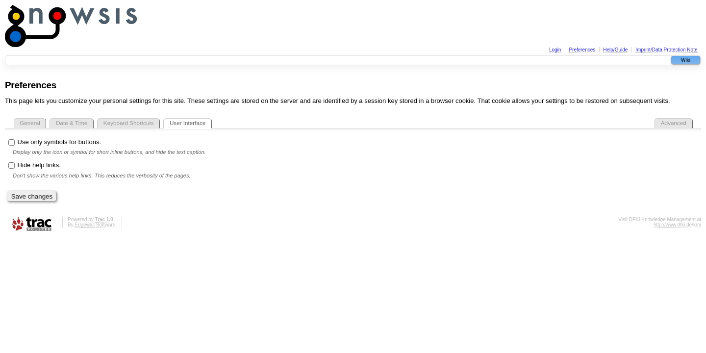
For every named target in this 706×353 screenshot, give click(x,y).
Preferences (582, 49)
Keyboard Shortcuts (128, 123)
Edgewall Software (95, 224)
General (30, 123)
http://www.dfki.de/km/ (677, 224)
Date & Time (71, 123)
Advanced (673, 123)
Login (555, 49)
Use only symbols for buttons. (54, 142)
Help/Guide (615, 49)
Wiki (685, 60)
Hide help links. (34, 165)
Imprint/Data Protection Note (666, 49)
